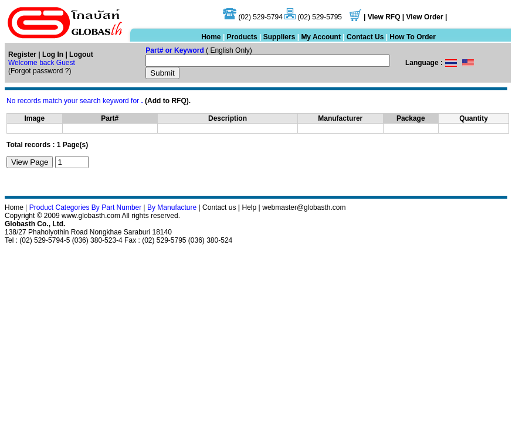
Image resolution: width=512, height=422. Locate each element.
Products (242, 37)
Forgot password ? (40, 71)
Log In (51, 54)
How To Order (412, 37)
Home (211, 37)
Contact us (219, 207)
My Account (321, 37)
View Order (425, 17)
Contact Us (365, 37)
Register (22, 54)
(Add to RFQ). (168, 101)
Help (249, 207)
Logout (81, 54)
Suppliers (279, 37)
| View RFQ (382, 17)
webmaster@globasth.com (303, 207)
